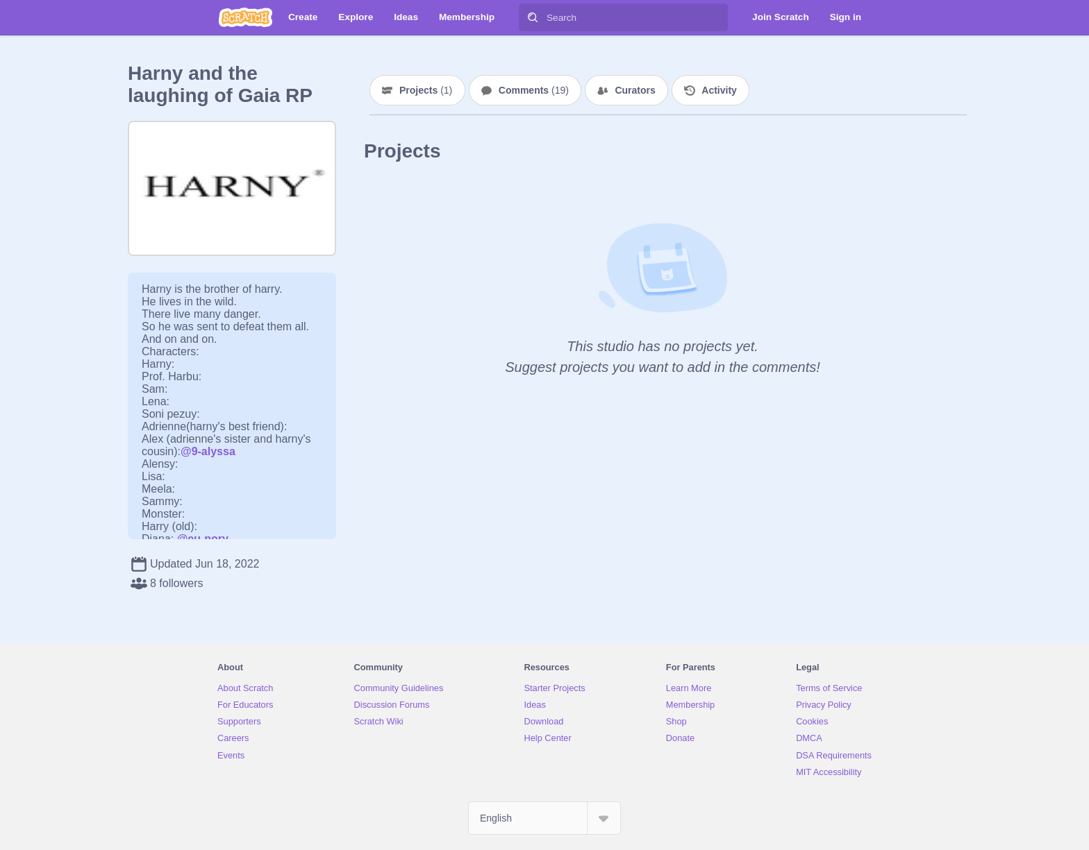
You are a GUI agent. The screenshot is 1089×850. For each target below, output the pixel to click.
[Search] (533, 17)
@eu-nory (202, 539)
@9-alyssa (208, 451)
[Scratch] (245, 17)
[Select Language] (544, 818)
